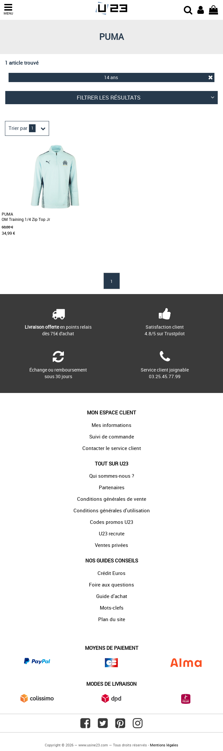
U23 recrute (112, 533)
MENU (8, 9)
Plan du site (111, 619)
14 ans (158, 77)
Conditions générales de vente (111, 499)
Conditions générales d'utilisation (111, 510)
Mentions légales (164, 744)
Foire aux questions (111, 584)
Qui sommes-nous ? (111, 475)
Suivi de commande (111, 436)
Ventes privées (111, 545)
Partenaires (112, 487)
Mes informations (111, 425)
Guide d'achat (111, 596)
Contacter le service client (111, 448)
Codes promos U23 (111, 522)
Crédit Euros (111, 573)
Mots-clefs (112, 607)
